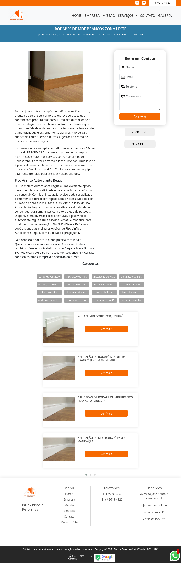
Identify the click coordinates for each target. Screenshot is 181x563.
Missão (108, 15)
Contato (147, 15)
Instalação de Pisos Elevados (105, 276)
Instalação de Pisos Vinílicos (50, 284)
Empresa (92, 15)
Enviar (141, 117)
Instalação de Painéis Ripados (77, 276)
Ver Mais (106, 329)
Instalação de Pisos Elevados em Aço (132, 276)
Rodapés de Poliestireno (132, 300)
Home (77, 15)
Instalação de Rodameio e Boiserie (77, 284)
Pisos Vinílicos (104, 292)
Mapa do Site (69, 522)
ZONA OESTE (140, 144)
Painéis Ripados (132, 284)
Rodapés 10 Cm (77, 300)
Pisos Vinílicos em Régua (132, 292)
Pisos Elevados (49, 292)
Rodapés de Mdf (104, 300)
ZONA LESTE (140, 132)
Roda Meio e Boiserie (50, 300)
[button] (86, 474)
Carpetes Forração (49, 276)
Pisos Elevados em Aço (77, 292)
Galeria (165, 15)
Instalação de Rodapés (105, 284)
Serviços (126, 15)
